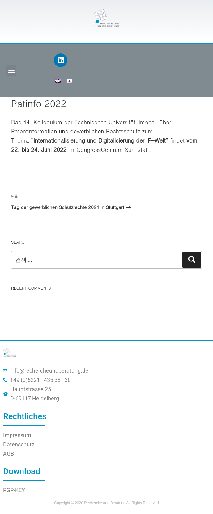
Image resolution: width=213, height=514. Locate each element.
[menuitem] (58, 80)
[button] (11, 70)
